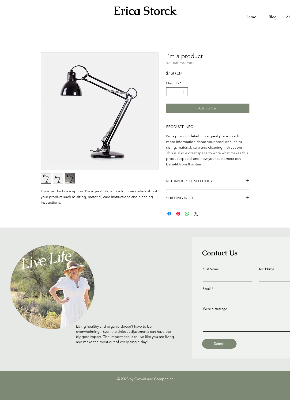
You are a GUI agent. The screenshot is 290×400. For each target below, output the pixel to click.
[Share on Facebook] (169, 214)
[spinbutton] (177, 92)
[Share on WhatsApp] (187, 214)
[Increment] (184, 92)
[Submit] (219, 344)
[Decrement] (170, 92)
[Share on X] (196, 214)
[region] (56, 267)
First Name (210, 269)
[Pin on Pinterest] (178, 214)
